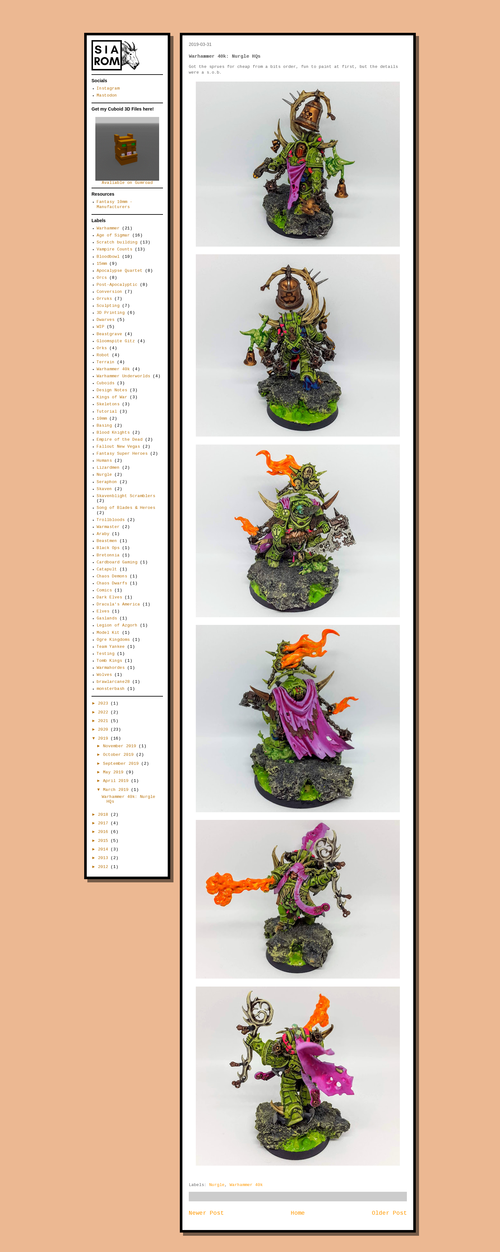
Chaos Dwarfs (112, 583)
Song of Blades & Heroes (126, 508)
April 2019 (117, 781)
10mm (102, 418)
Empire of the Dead (120, 439)
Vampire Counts (114, 249)
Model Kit (108, 632)
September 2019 (122, 763)
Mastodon (107, 95)
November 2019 (121, 746)
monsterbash (111, 689)
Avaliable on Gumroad (127, 181)
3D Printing (111, 313)
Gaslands (107, 618)
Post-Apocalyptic (117, 284)
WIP (100, 327)
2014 (104, 849)
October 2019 (119, 754)
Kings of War (112, 397)
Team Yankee (111, 646)
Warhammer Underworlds (123, 376)
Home (298, 1213)
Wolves (104, 675)
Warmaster (108, 527)
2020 (104, 729)
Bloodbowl (108, 256)
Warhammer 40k (246, 1185)
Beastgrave (109, 334)
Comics (104, 590)
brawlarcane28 (113, 682)
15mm (102, 263)
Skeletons (108, 404)
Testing (105, 653)
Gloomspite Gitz (116, 341)
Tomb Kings (109, 660)
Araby (103, 534)
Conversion (109, 291)
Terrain (105, 362)
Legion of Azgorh (117, 625)
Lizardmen (108, 467)
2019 (104, 738)
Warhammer (108, 228)
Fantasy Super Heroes (122, 453)
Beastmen (107, 541)
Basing (104, 425)
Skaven (104, 489)
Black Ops (108, 548)
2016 (104, 832)
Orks (102, 348)
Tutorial (107, 411)
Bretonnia (108, 555)
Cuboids (105, 383)
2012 (104, 867)
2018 (104, 814)
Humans (104, 460)
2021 (104, 721)
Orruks (104, 298)
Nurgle (216, 1185)
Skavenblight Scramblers (126, 496)
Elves (103, 611)
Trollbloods (111, 520)
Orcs (102, 277)
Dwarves (105, 320)
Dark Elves (109, 597)
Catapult (107, 569)
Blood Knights (113, 432)
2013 (104, 858)
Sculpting (108, 306)
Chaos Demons (112, 576)
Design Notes (112, 390)
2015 (104, 841)
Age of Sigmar (113, 235)
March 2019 (117, 790)
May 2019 (114, 772)
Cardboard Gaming (117, 562)
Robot (103, 355)
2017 (104, 823)
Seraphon (107, 482)
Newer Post (206, 1213)
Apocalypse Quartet (120, 270)
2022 (104, 712)
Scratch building (117, 242)
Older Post (389, 1213)
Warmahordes (111, 667)
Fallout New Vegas (118, 446)
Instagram (108, 88)
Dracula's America (118, 604)
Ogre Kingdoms (113, 639)
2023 (104, 703)
